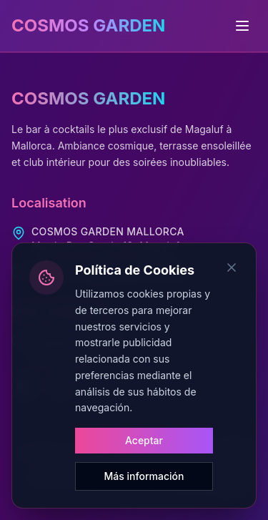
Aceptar (144, 440)
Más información (144, 476)
